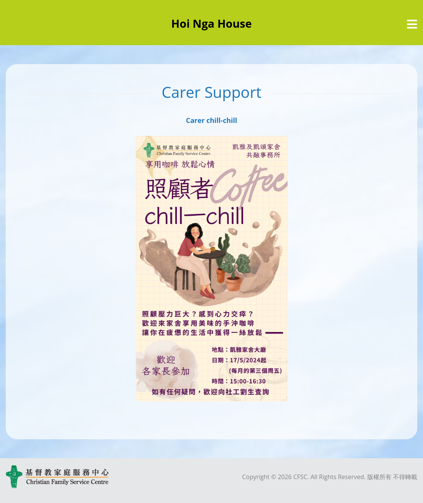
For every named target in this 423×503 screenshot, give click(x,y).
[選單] (412, 24)
